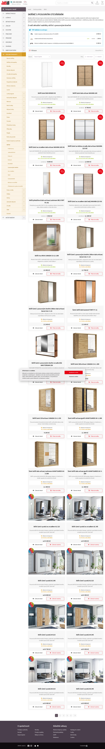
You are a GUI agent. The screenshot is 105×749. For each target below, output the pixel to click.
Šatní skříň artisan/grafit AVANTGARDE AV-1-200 (85, 418)
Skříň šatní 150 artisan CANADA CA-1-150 (46, 418)
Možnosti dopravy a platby (59, 730)
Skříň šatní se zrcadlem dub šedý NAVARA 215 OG (85, 201)
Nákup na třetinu (39, 735)
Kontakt (20, 732)
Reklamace (56, 737)
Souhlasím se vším (73, 372)
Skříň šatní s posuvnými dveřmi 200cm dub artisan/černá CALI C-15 (47, 310)
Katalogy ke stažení (75, 730)
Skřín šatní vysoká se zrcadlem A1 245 (85, 526)
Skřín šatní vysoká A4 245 (85, 635)
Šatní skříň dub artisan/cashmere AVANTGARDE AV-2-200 (47, 472)
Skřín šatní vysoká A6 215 (46, 689)
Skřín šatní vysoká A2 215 (85, 581)
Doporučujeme (21, 735)
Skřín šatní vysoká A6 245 (85, 689)
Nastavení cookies (73, 376)
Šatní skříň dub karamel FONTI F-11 (85, 310)
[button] (42, 56)
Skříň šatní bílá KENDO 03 (47, 93)
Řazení (30, 56)
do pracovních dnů (46, 104)
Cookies (72, 737)
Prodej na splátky (39, 732)
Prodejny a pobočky (23, 730)
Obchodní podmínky (58, 732)
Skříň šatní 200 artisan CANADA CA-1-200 (85, 364)
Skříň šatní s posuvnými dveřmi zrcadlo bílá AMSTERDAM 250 (47, 364)
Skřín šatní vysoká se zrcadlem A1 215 (47, 526)
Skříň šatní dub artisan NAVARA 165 (85, 93)
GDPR (54, 735)
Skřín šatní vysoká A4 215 (46, 635)
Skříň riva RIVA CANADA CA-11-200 (47, 256)
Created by (83, 746)
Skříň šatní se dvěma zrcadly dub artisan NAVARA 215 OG (85, 147)
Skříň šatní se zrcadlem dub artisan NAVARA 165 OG (47, 147)
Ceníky (72, 732)
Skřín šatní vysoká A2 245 (46, 581)
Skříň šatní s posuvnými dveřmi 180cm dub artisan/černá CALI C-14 (85, 255)
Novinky (37, 730)
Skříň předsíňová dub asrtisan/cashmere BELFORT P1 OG (46, 201)
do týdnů (85, 266)
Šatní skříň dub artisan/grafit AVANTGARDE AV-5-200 (85, 472)
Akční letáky (73, 735)
